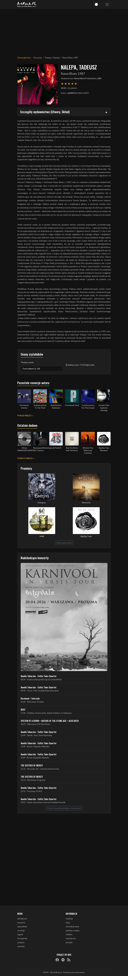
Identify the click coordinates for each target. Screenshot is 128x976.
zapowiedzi (22, 926)
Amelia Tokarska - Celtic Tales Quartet (38, 676)
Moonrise (86, 502)
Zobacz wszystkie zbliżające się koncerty (64, 808)
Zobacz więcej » (25, 458)
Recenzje (38, 57)
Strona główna (24, 57)
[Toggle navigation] (107, 4)
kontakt (69, 942)
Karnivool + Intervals (30, 698)
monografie (22, 938)
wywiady (21, 946)
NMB (42, 536)
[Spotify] (63, 959)
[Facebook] (57, 959)
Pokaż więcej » (25, 415)
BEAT (23, 709)
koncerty (21, 922)
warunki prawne (72, 926)
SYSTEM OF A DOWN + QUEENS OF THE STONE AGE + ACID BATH (50, 720)
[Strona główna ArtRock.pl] (27, 4)
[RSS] (68, 959)
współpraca (71, 938)
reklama (69, 934)
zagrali (20, 934)
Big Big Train (86, 536)
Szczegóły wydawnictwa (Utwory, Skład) (45, 111)
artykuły (20, 942)
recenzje (21, 930)
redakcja (69, 918)
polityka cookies (73, 930)
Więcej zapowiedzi (64, 543)
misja (68, 922)
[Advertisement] (64, 31)
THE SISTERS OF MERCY (32, 765)
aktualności (22, 918)
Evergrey (42, 502)
